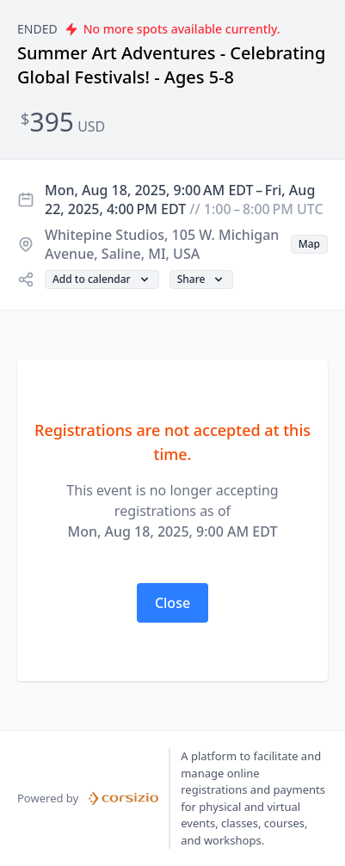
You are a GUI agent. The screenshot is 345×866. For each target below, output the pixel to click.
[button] (309, 244)
